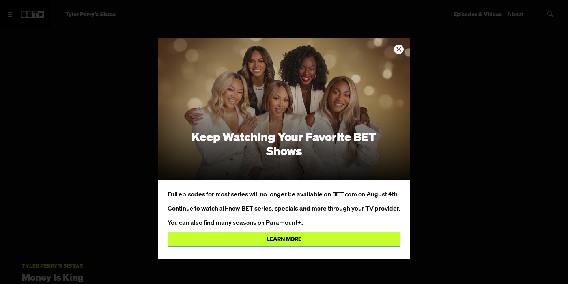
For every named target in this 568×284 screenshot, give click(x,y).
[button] (399, 49)
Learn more (284, 239)
